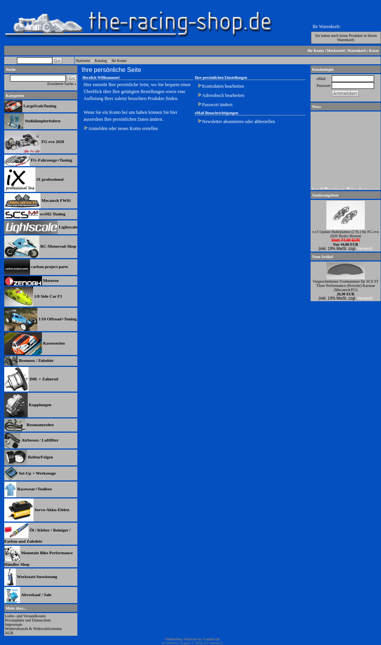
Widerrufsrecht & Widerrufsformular (33, 629)
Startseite (83, 60)
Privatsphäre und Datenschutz (28, 620)
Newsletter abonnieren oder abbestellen (238, 121)
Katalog (101, 60)
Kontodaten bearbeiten (223, 86)
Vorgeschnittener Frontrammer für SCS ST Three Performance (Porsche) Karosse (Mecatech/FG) (345, 285)
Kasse (374, 50)
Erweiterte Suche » (62, 84)
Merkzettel (336, 50)
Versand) (365, 249)
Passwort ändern (217, 104)
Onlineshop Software (181, 639)
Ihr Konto (315, 50)
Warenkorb (357, 50)
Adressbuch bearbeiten (223, 95)
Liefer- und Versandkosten (25, 616)
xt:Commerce (213, 643)
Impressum (13, 624)
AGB (9, 633)
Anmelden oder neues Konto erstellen (123, 128)
